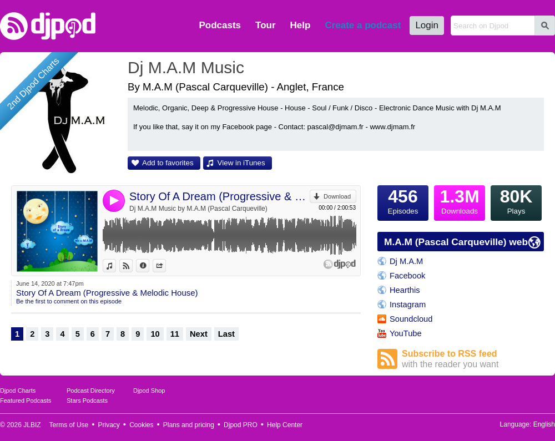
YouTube (406, 333)
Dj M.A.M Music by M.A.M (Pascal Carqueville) (198, 208)
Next (199, 334)
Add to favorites (168, 163)
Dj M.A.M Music (186, 67)
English (544, 424)
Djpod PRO (241, 425)
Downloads (459, 200)
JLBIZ (32, 425)
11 (174, 334)
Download (337, 196)
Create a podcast (363, 25)
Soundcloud (411, 319)
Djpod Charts (18, 390)
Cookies (141, 425)
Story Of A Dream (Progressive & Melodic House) (219, 196)
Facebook (407, 275)
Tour (265, 25)
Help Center (284, 425)
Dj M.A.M (406, 261)
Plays (516, 200)
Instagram (408, 304)
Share (165, 265)
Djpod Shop (149, 390)
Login (426, 25)
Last (226, 334)
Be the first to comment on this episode (69, 301)
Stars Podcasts (87, 400)
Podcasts (220, 25)
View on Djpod (132, 265)
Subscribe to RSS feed (473, 359)
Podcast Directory (91, 390)
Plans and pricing (188, 425)
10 (154, 334)
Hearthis (405, 290)
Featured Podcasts (25, 400)
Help (300, 25)
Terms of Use (69, 425)
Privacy (109, 425)
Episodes (402, 200)
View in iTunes (241, 163)
